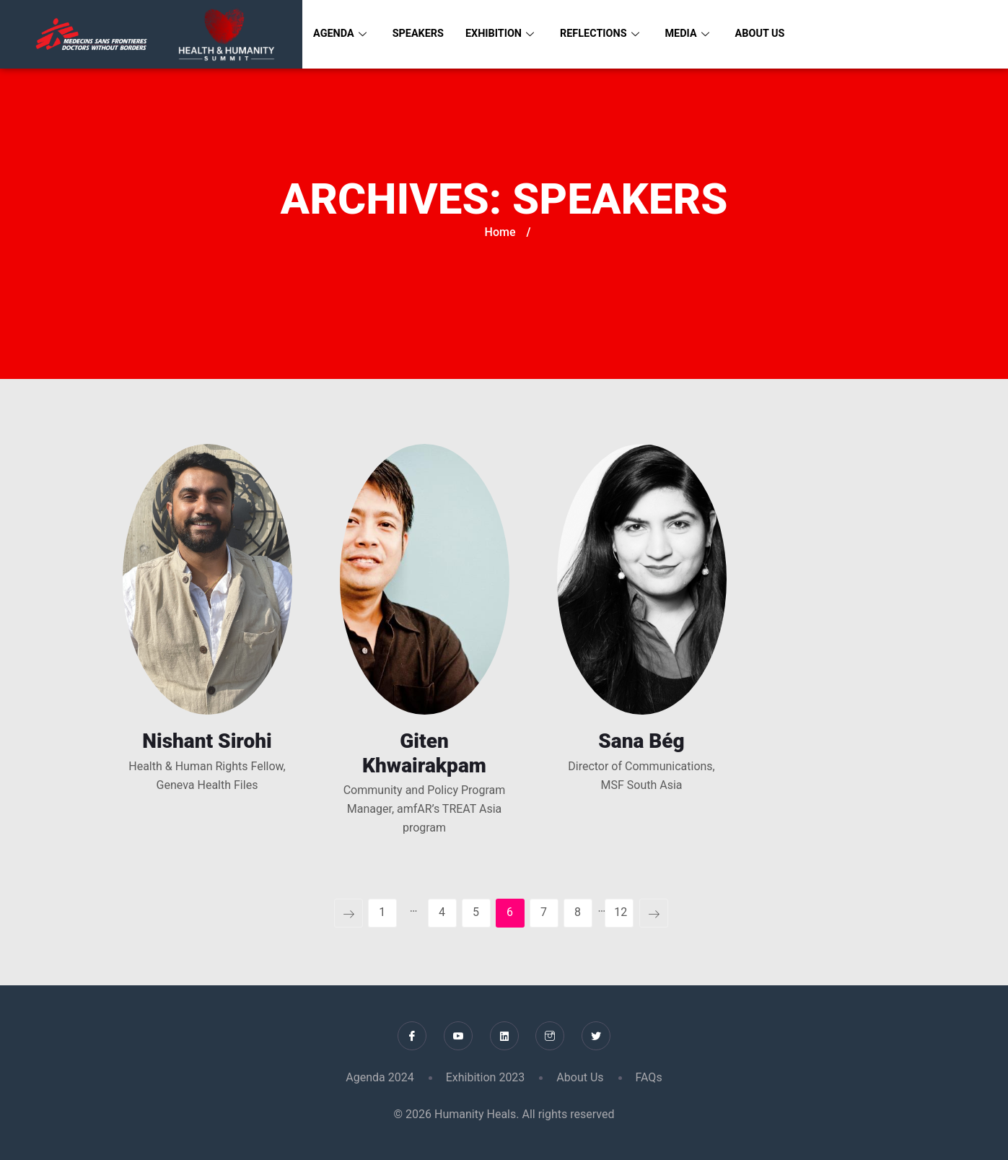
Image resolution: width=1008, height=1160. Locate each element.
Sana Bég (641, 741)
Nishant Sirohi (206, 741)
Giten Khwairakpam (424, 753)
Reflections (607, 33)
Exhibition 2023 (485, 1077)
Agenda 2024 (379, 1077)
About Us (771, 33)
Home (500, 232)
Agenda (340, 33)
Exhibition (504, 33)
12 (620, 912)
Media (696, 33)
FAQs (649, 1077)
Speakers (420, 33)
